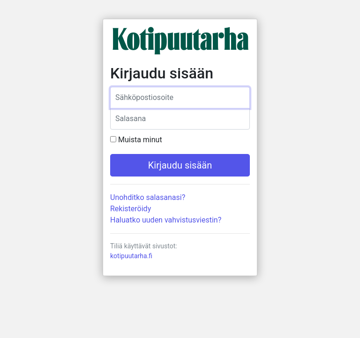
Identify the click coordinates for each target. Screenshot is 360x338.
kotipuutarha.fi (131, 256)
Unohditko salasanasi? (147, 197)
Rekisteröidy (130, 208)
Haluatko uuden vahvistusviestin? (165, 219)
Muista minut (140, 139)
